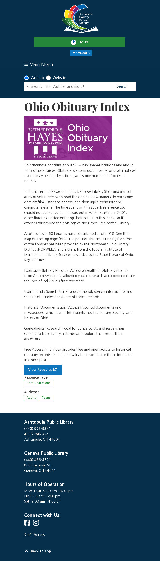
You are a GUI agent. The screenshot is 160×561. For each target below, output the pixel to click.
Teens (46, 397)
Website (59, 77)
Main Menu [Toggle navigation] (38, 64)
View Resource (40, 369)
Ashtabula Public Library (48, 422)
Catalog (37, 77)
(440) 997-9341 (37, 428)
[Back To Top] (80, 551)
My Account (81, 52)
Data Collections (38, 382)
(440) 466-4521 (37, 459)
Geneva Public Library (46, 453)
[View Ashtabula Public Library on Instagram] (36, 524)
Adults (31, 397)
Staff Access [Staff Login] (34, 534)
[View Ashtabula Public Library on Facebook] (27, 524)
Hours (85, 42)
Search (122, 86)
